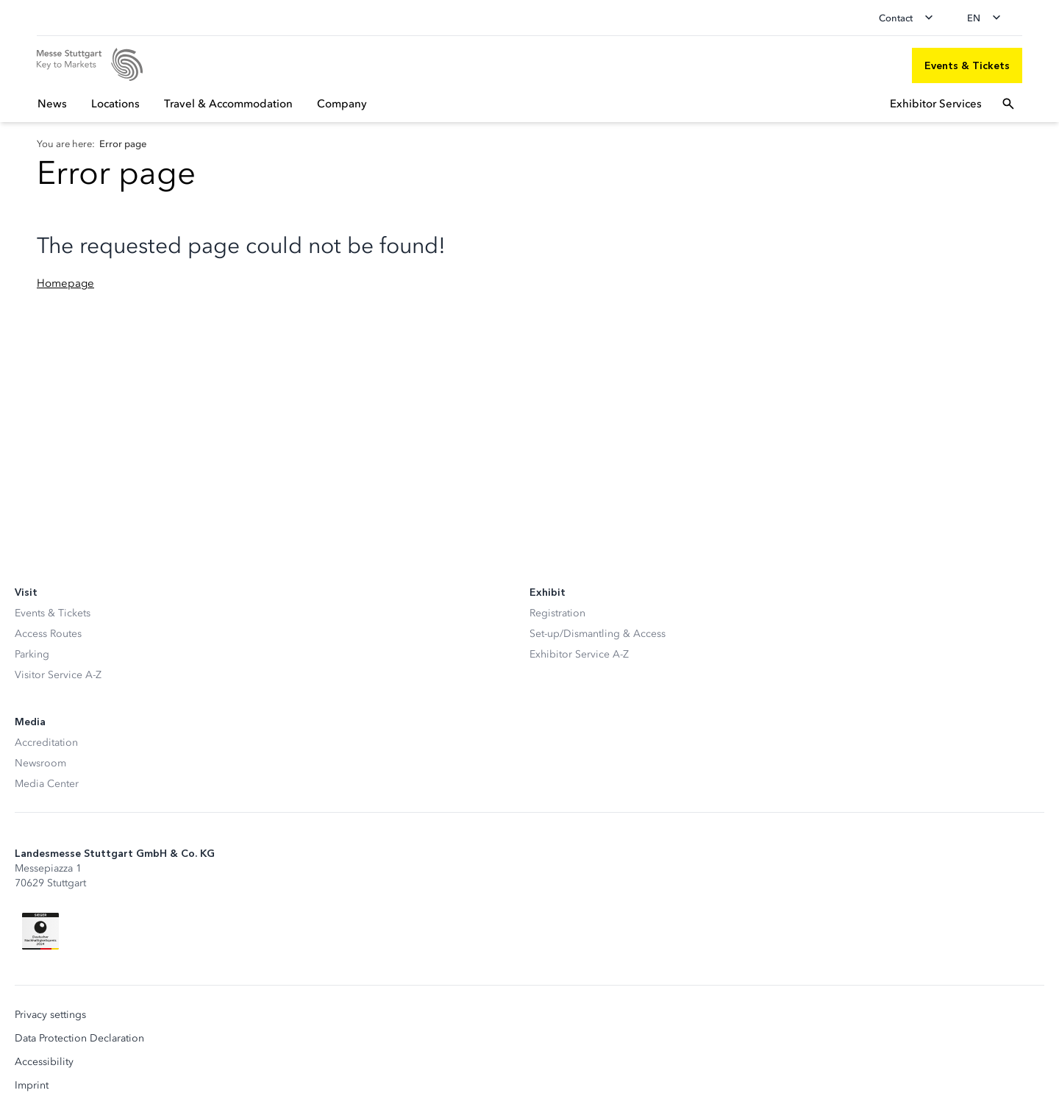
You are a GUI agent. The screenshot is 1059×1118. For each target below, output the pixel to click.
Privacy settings (50, 1015)
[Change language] (988, 17)
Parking (32, 654)
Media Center (47, 783)
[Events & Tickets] (967, 65)
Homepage (65, 283)
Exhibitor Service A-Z (579, 654)
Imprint (32, 1086)
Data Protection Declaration (79, 1038)
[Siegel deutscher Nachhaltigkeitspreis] (40, 931)
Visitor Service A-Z (58, 675)
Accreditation (46, 742)
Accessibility (44, 1062)
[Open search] (1008, 103)
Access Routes (48, 633)
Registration (557, 613)
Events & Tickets (52, 613)
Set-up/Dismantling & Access (598, 633)
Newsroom (40, 763)
